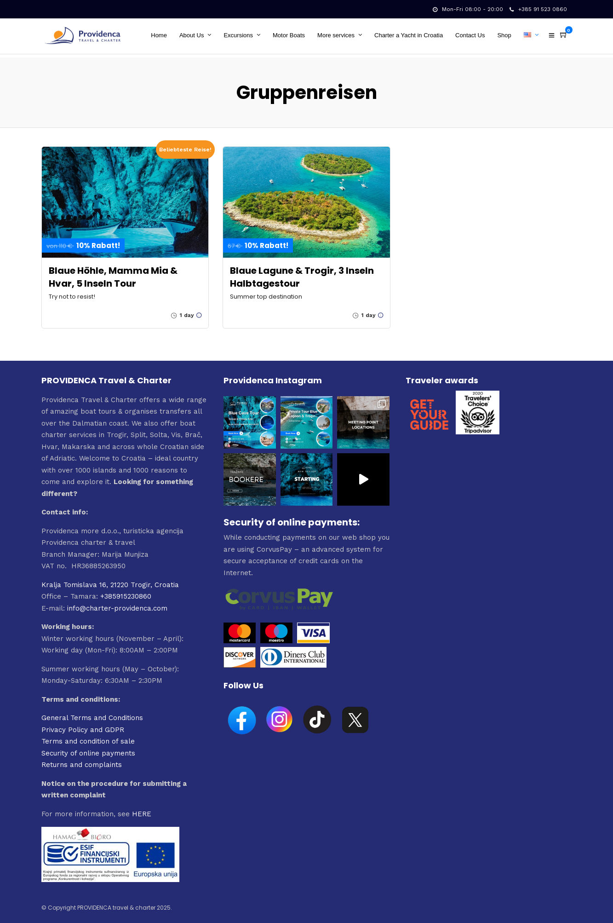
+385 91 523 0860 (538, 9)
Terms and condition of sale (88, 737)
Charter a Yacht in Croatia (409, 35)
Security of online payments (88, 748)
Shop (505, 35)
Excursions (239, 35)
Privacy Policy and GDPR (82, 725)
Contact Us (471, 35)
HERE (141, 809)
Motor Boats (290, 35)
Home (160, 35)
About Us (192, 35)
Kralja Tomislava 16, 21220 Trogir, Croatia (110, 580)
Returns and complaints (81, 760)
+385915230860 (125, 592)
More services (336, 35)
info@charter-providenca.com (117, 604)
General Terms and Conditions (92, 713)
